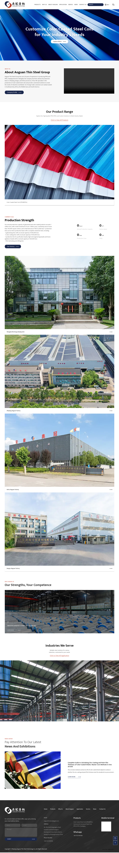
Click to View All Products (59, 120)
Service (70, 4)
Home (45, 809)
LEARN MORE (74, 778)
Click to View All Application (59, 655)
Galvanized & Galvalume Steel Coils (82, 825)
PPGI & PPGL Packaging (79, 827)
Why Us (44, 4)
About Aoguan (53, 4)
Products (37, 4)
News (76, 4)
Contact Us (82, 4)
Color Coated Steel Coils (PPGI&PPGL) (18, 202)
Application (63, 4)
